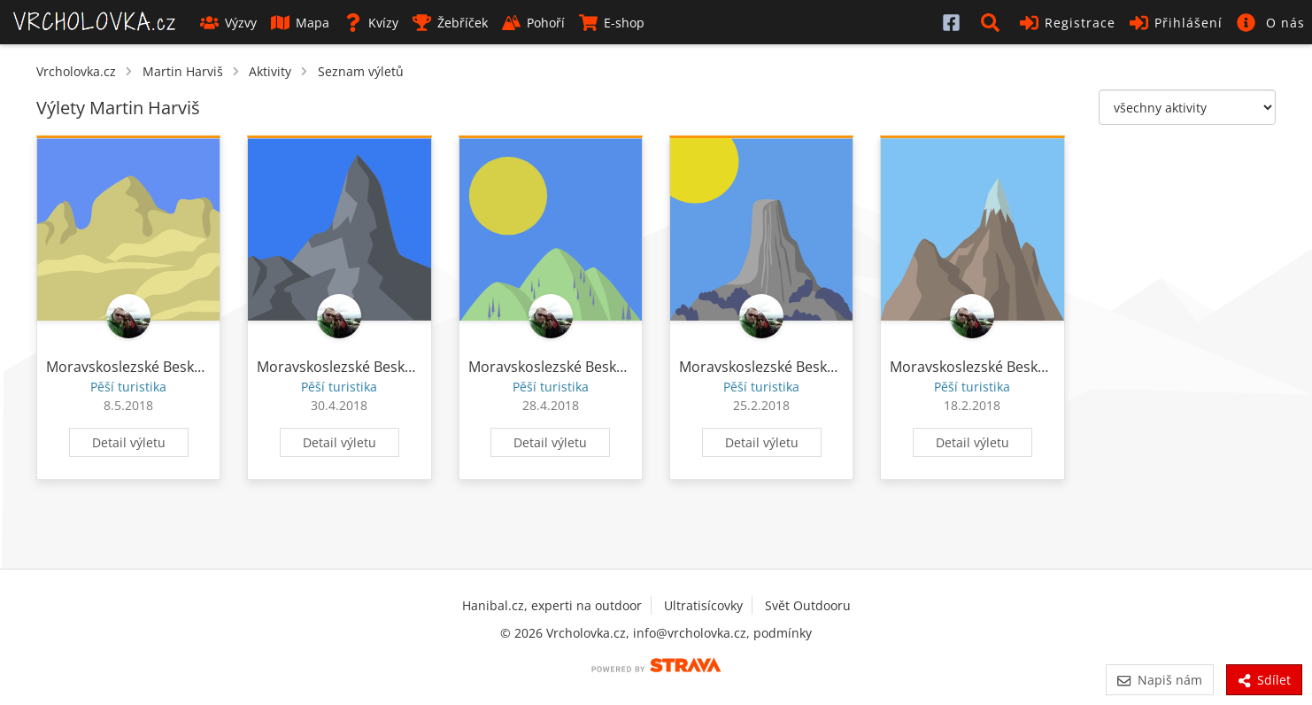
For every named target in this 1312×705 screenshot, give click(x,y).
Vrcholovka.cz (76, 71)
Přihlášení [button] (1176, 22)
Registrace (1067, 22)
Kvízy (370, 22)
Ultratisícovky (703, 605)
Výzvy (228, 22)
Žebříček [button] (450, 22)
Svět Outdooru (808, 605)
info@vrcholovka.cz (689, 632)
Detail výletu (129, 442)
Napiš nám (1159, 679)
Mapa (300, 22)
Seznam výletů (361, 71)
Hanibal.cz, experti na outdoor (552, 605)
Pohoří (533, 22)
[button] (993, 22)
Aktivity (270, 71)
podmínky (782, 632)
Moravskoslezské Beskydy (131, 366)
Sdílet (1264, 679)
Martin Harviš (183, 71)
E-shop (611, 22)
